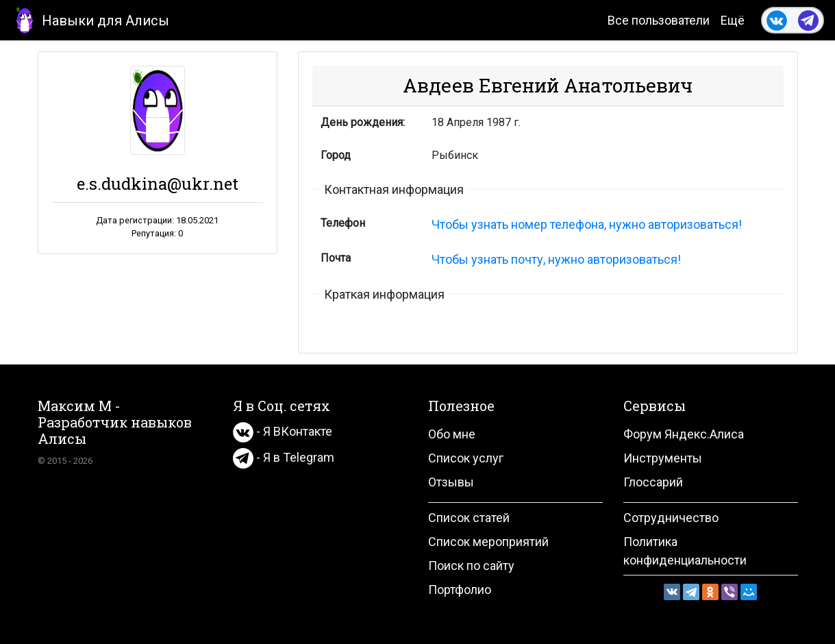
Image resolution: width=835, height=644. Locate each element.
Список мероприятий (488, 541)
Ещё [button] (733, 20)
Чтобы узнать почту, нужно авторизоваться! (556, 259)
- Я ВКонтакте (282, 431)
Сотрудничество (671, 517)
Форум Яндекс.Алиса (683, 434)
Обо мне (451, 434)
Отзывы (451, 482)
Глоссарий (653, 482)
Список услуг (465, 458)
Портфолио (459, 589)
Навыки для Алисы (90, 19)
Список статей (469, 517)
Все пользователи (659, 20)
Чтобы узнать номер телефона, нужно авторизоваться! (587, 224)
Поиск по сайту (471, 565)
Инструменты (662, 458)
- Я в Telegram (283, 457)
